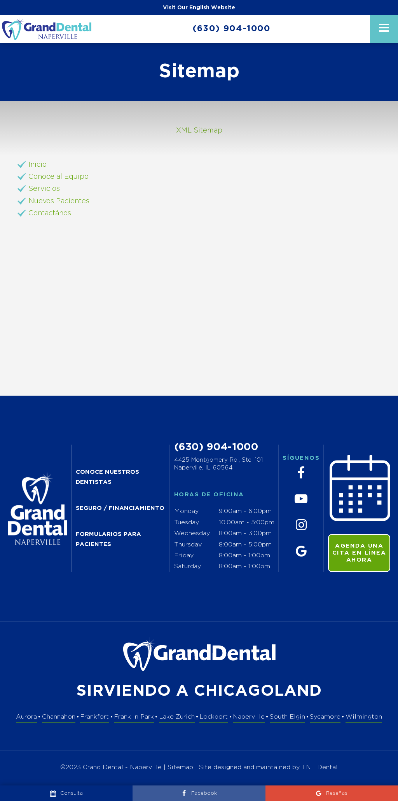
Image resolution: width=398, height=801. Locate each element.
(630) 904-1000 (231, 29)
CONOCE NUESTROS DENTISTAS (107, 477)
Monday (186, 511)
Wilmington (364, 717)
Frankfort (94, 717)
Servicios (44, 189)
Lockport (213, 717)
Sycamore (325, 717)
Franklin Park (134, 717)
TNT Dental (320, 767)
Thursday (188, 545)
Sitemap (180, 767)
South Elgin (287, 717)
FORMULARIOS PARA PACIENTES (108, 539)
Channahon (58, 717)
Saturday (187, 566)
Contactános (49, 213)
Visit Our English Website (199, 7)
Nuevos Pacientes (58, 201)
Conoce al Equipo (58, 177)
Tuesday (186, 522)
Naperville (249, 717)
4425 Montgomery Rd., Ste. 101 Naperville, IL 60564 (218, 463)
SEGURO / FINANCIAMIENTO (120, 508)
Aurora (26, 717)
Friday (184, 555)
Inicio (37, 165)
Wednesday (192, 533)
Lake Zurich (177, 717)
